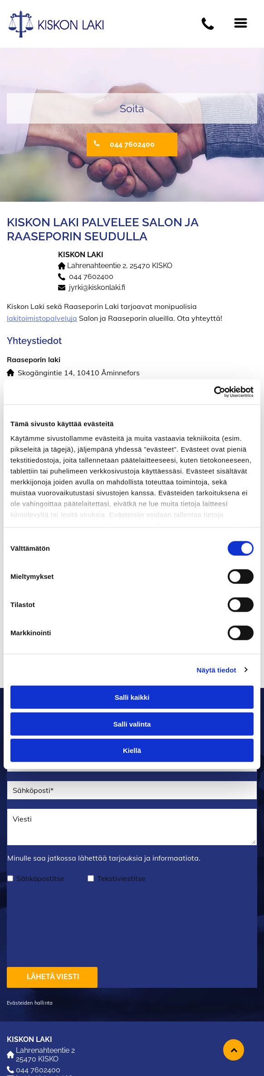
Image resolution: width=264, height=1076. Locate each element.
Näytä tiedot (216, 634)
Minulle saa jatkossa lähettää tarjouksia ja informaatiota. (103, 857)
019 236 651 (26, 1049)
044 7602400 (91, 276)
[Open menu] (240, 24)
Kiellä (132, 714)
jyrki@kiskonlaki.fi (97, 287)
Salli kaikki (132, 661)
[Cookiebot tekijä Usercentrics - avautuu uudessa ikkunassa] (214, 356)
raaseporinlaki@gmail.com (51, 1058)
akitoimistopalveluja (43, 318)
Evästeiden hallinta (30, 930)
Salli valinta (132, 688)
